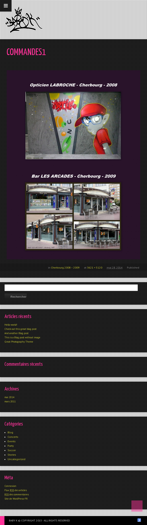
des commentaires (16, 494)
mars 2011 (10, 401)
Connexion (10, 486)
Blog (10, 432)
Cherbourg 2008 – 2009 (65, 267)
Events (12, 441)
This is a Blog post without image (22, 337)
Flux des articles (15, 490)
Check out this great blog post (20, 329)
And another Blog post (16, 333)
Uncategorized (16, 459)
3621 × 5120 (94, 267)
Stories (12, 454)
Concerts (13, 436)
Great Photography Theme (18, 341)
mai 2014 (9, 397)
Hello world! (10, 324)
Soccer (12, 450)
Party (11, 445)
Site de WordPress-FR (16, 498)
